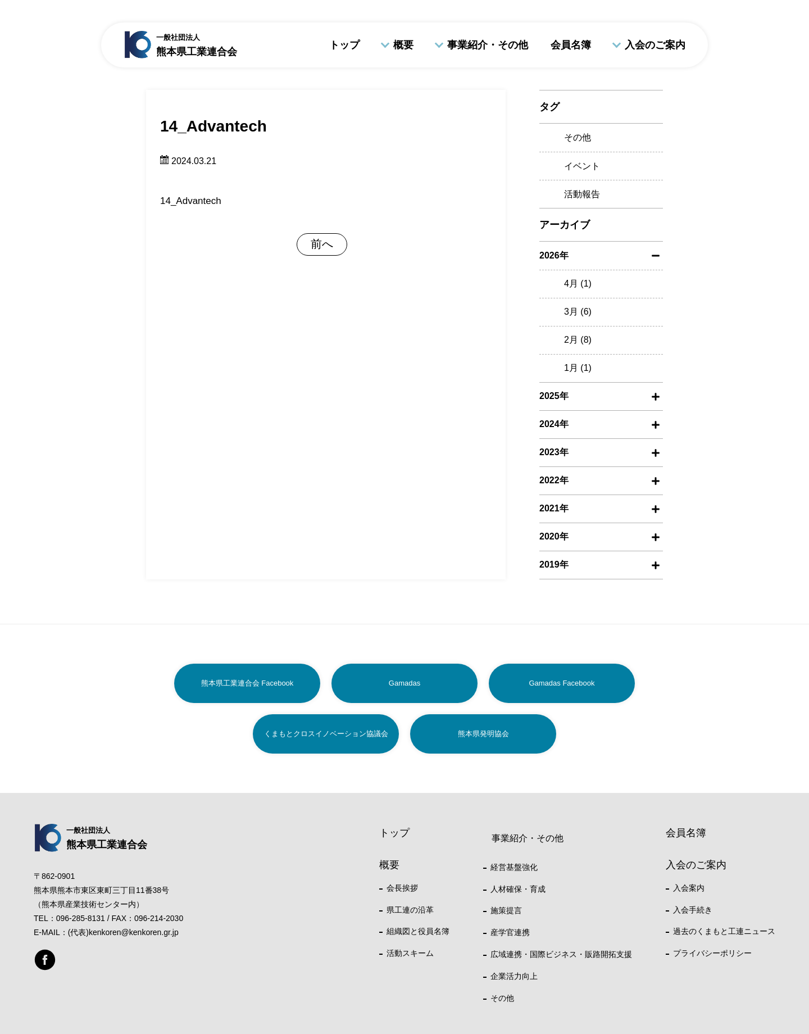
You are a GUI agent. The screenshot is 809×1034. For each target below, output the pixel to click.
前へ (322, 244)
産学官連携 (510, 932)
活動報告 (582, 194)
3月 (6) (578, 311)
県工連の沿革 (410, 909)
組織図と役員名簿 (418, 931)
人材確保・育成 (518, 889)
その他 (577, 137)
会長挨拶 (402, 887)
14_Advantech (190, 201)
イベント (582, 166)
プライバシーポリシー (712, 953)
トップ (344, 45)
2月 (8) (578, 339)
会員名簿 (571, 45)
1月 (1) (578, 368)
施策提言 (506, 910)
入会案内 (689, 887)
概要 (403, 45)
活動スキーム (410, 953)
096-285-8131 (80, 918)
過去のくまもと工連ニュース (724, 931)
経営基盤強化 (514, 867)
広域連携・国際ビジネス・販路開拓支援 (561, 954)
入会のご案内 (655, 45)
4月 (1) (578, 283)
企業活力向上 (514, 976)
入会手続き (692, 909)
